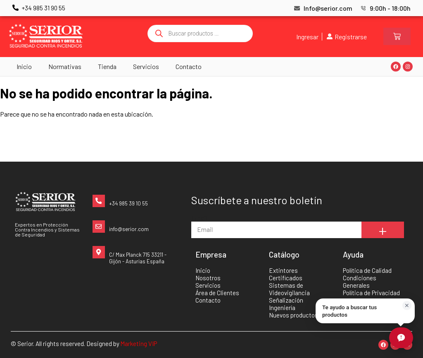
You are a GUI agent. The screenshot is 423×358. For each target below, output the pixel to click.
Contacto (189, 66)
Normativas (64, 66)
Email (199, 218)
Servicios (146, 66)
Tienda (107, 66)
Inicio (24, 66)
